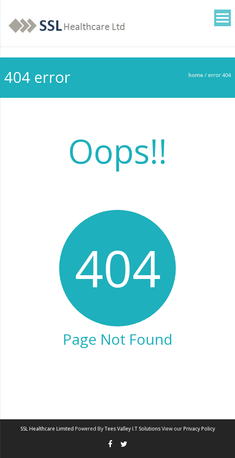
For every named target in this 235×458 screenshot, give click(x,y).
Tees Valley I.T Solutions (132, 428)
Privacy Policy (199, 428)
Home (195, 75)
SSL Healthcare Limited (47, 428)
